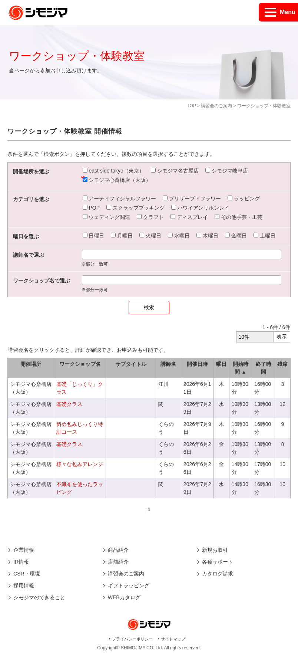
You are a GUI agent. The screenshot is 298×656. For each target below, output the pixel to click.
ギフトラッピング (128, 585)
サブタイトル (130, 364)
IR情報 (21, 562)
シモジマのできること (39, 597)
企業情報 (23, 550)
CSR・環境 (26, 574)
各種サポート (217, 562)
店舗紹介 (118, 562)
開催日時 (197, 364)
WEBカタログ (124, 597)
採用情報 (23, 585)
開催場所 (30, 364)
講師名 (168, 364)
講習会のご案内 (216, 105)
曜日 (221, 364)
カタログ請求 (217, 574)
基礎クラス (69, 404)
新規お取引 (215, 550)
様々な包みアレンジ (79, 464)
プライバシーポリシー (132, 639)
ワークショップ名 (80, 364)
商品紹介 (118, 550)
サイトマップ (173, 639)
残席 (282, 364)
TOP (191, 105)
